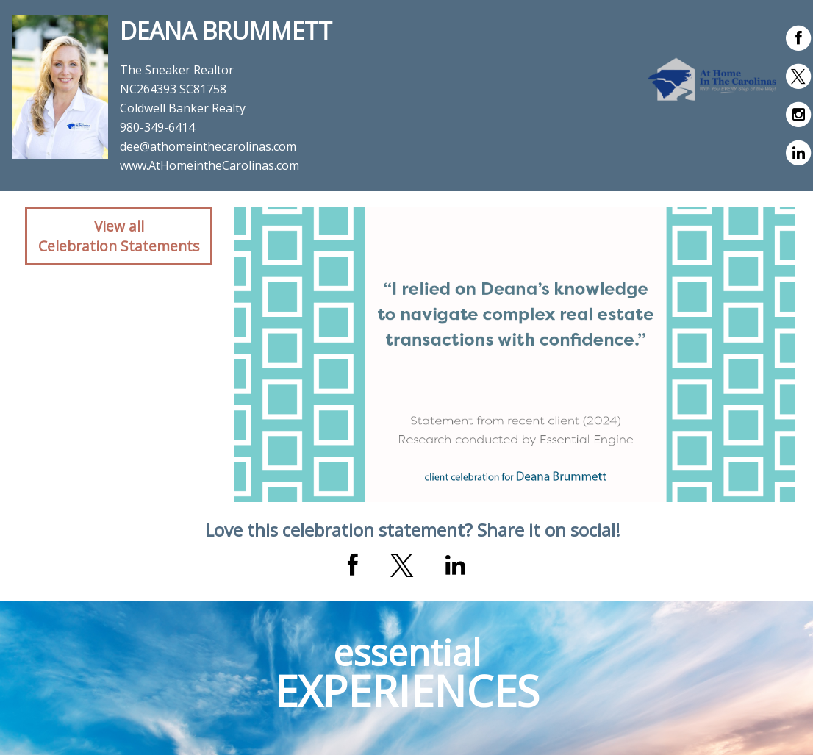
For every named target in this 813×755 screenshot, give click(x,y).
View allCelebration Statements (118, 236)
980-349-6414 (157, 127)
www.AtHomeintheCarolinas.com (209, 165)
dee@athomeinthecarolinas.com (208, 146)
